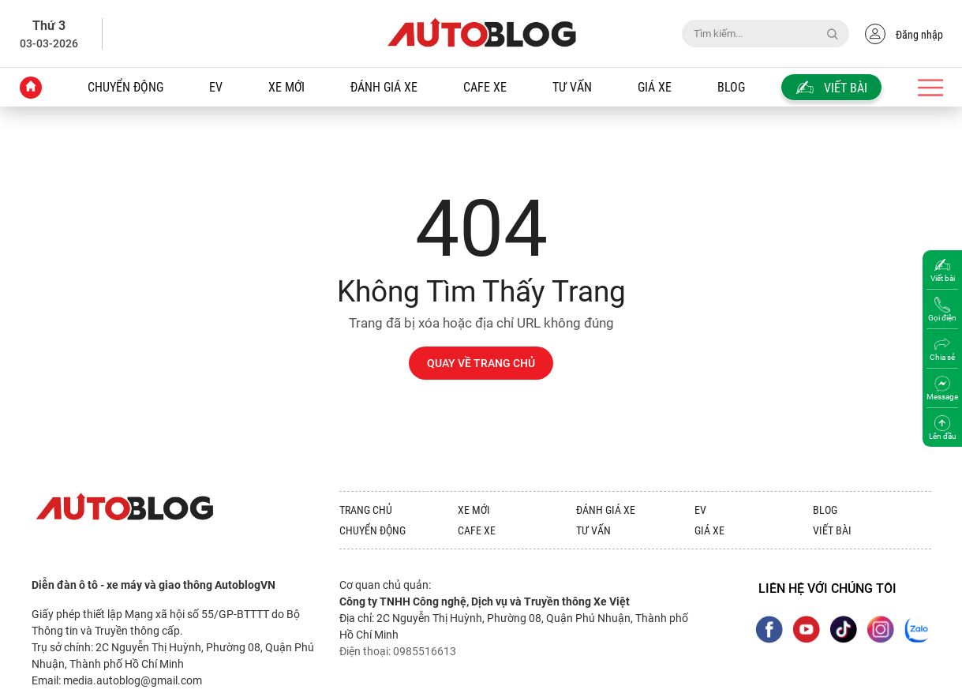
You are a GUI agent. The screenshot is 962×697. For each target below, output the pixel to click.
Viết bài (832, 530)
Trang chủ (365, 510)
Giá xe (655, 87)
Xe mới (286, 87)
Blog (731, 87)
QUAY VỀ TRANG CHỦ (481, 363)
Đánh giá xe (383, 87)
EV (216, 87)
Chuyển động (125, 87)
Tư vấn (572, 87)
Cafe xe (485, 87)
